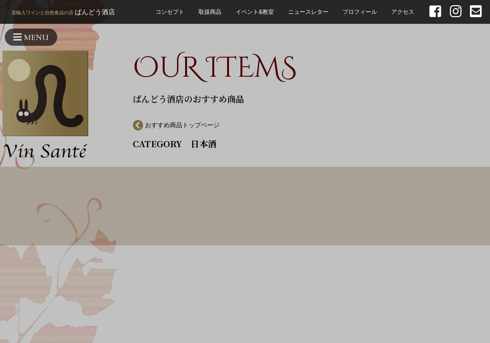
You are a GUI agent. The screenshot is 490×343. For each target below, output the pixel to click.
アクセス (402, 12)
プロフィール (360, 12)
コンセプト (170, 12)
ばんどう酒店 (63, 13)
